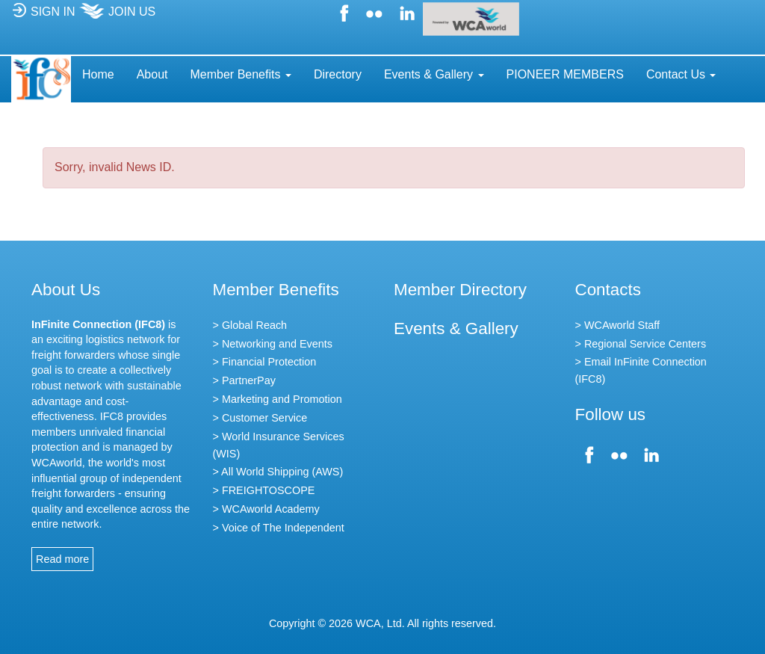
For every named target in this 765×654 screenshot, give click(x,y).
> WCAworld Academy (266, 509)
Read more (62, 559)
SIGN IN (43, 16)
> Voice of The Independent (278, 528)
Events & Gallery (456, 328)
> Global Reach (250, 325)
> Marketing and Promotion (277, 399)
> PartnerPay (244, 380)
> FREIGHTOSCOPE (264, 490)
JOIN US (116, 16)
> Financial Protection (265, 362)
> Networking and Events (272, 344)
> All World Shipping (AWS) (278, 472)
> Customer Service (260, 418)
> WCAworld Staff (617, 325)
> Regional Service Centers (641, 344)
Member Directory (460, 289)
